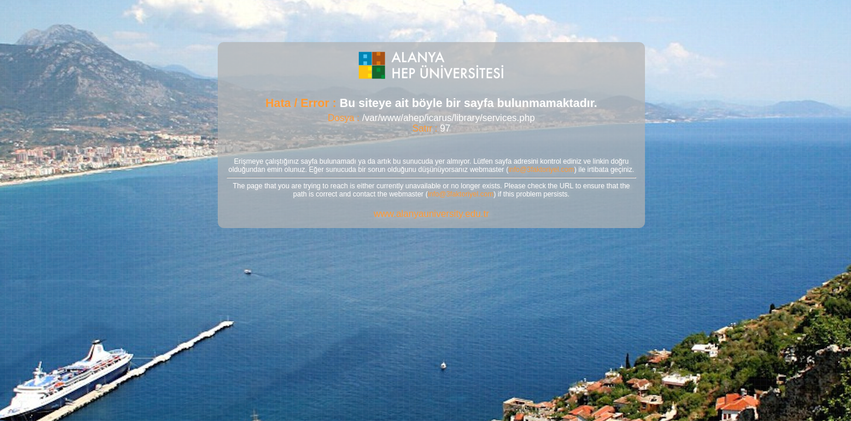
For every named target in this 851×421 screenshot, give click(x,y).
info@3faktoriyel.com (541, 169)
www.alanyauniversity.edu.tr (431, 214)
